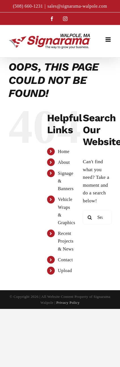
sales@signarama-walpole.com (77, 6)
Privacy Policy (68, 302)
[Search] (90, 217)
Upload (65, 270)
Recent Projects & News (65, 241)
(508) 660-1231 (28, 6)
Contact (65, 259)
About (64, 162)
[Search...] (97, 217)
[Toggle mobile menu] (108, 40)
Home (64, 151)
